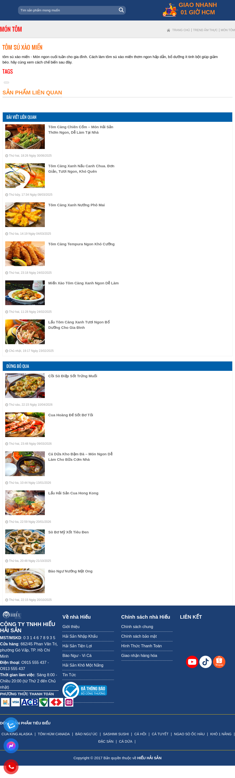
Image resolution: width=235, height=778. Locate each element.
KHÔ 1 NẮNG (221, 734)
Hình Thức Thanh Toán (141, 646)
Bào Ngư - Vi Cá (76, 655)
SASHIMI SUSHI (116, 734)
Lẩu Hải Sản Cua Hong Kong (73, 493)
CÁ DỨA (125, 741)
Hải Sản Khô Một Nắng (82, 665)
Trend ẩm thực (205, 30)
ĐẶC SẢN (106, 741)
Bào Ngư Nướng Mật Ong (70, 571)
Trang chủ (181, 30)
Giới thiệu (70, 627)
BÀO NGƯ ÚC (86, 734)
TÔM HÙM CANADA (54, 734)
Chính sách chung (137, 627)
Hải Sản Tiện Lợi (77, 646)
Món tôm (228, 30)
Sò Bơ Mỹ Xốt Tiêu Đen (68, 532)
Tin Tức (69, 675)
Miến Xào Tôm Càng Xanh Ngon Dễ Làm (83, 283)
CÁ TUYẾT (160, 734)
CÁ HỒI (140, 734)
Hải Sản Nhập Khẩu (80, 636)
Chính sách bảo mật (139, 636)
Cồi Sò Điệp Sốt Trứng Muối (72, 376)
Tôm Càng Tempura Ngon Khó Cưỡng (81, 244)
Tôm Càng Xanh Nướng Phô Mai (76, 205)
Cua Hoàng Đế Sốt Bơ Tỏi (70, 415)
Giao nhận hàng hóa (139, 655)
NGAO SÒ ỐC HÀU (189, 734)
